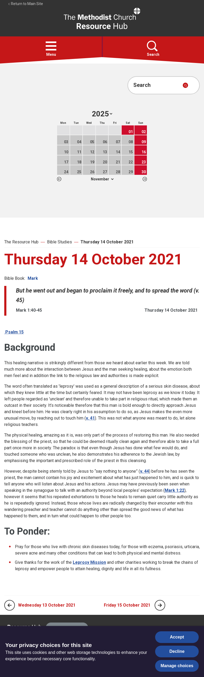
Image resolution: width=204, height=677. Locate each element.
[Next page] (160, 605)
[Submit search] (185, 85)
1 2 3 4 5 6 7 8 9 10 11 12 (102, 179)
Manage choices (176, 665)
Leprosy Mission (89, 562)
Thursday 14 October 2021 (107, 241)
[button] (51, 46)
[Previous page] (9, 605)
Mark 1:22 (174, 490)
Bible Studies (59, 241)
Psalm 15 (14, 332)
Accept (177, 637)
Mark (33, 278)
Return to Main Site (25, 4)
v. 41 (90, 418)
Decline (177, 651)
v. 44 (144, 471)
